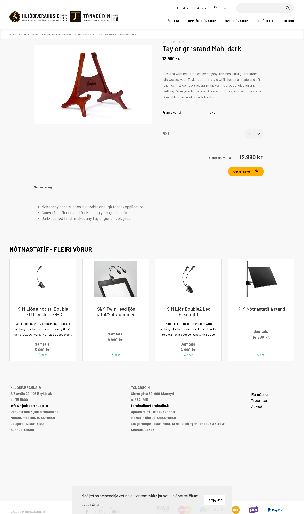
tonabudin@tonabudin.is (150, 406)
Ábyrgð (256, 406)
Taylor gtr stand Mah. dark (117, 34)
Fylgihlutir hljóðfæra (57, 34)
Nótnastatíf (86, 34)
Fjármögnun (260, 394)
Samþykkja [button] (214, 500)
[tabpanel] (152, 212)
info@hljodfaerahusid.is (29, 406)
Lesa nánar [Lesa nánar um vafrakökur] (90, 504)
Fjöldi (166, 133)
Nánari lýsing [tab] (43, 187)
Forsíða (15, 34)
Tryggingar (259, 400)
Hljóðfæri (31, 34)
